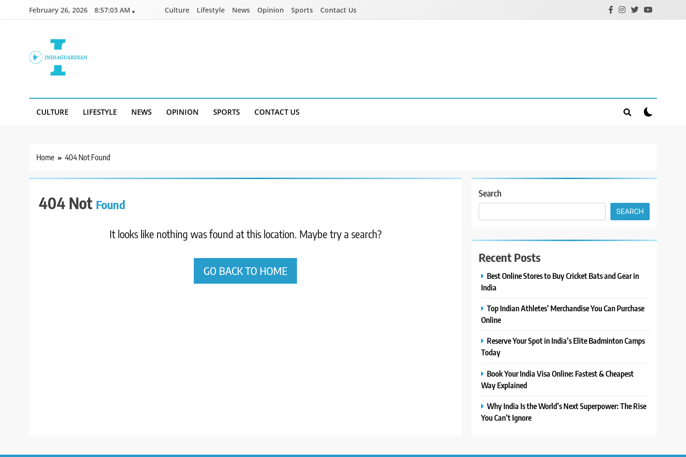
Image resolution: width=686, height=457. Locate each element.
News (241, 10)
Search (490, 192)
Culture (177, 10)
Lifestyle (211, 10)
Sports (302, 10)
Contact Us (338, 10)
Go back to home (245, 270)
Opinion (270, 10)
